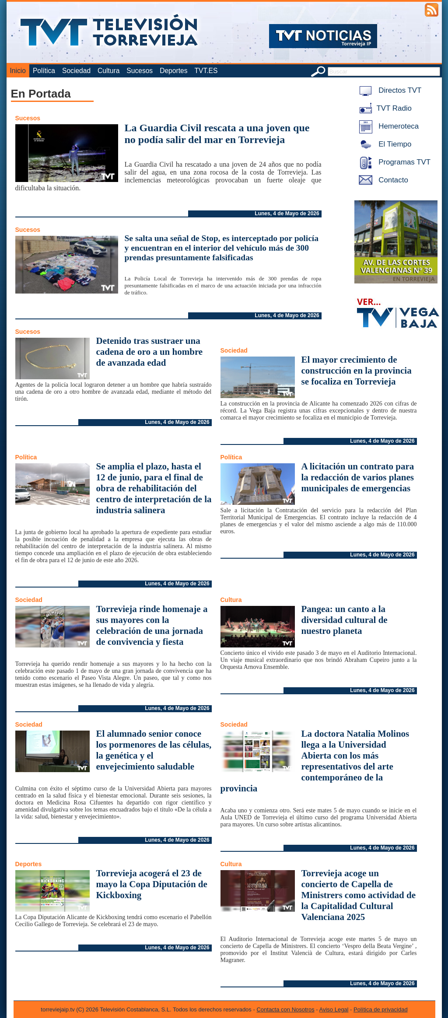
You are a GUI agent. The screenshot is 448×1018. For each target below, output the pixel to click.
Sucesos (139, 70)
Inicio (18, 70)
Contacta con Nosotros (285, 1009)
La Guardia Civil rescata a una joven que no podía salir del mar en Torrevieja (217, 133)
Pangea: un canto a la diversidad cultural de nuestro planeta (344, 620)
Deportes (173, 70)
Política (44, 70)
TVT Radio (384, 108)
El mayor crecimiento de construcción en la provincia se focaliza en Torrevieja (356, 370)
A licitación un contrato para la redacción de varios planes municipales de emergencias (357, 477)
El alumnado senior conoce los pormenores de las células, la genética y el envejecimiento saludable (154, 750)
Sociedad (76, 70)
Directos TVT (389, 90)
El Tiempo (384, 144)
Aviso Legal (334, 1009)
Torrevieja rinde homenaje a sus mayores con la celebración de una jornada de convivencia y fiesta (152, 625)
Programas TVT (393, 162)
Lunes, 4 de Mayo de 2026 (287, 213)
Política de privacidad (381, 1009)
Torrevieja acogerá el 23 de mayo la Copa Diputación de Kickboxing (151, 884)
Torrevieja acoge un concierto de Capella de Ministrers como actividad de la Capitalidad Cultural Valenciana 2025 (358, 895)
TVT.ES (205, 70)
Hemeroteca (387, 126)
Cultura (108, 70)
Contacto (382, 180)
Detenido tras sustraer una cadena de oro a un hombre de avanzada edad (149, 352)
